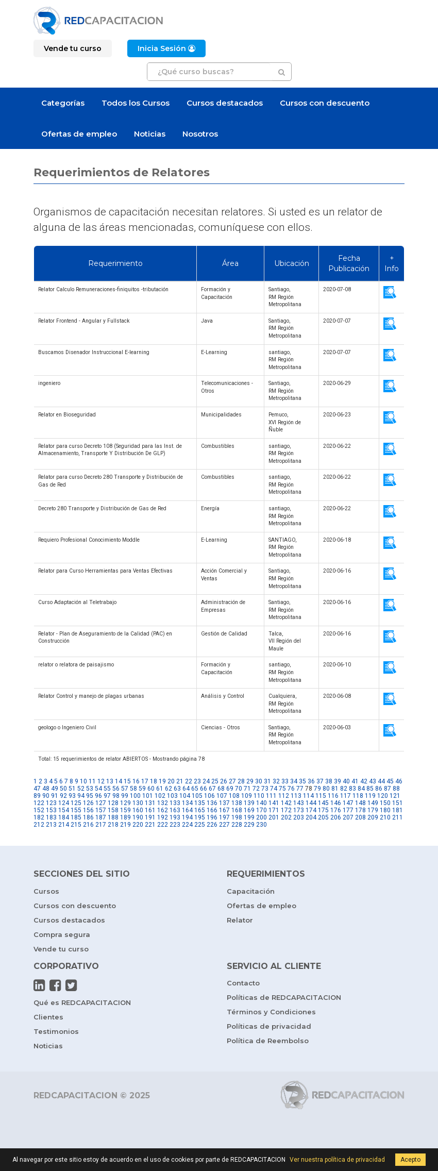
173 (298, 810)
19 (162, 781)
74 (273, 788)
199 (249, 817)
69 (229, 788)
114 (308, 795)
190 (137, 817)
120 (382, 795)
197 (224, 817)
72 (256, 788)
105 (197, 795)
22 (188, 781)
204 (311, 817)
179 (372, 810)
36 (311, 781)
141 (273, 803)
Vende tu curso (61, 949)
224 (187, 824)
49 (54, 788)
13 (109, 781)
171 (273, 810)
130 (137, 803)
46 (398, 781)
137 (224, 803)
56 (116, 788)
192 (162, 817)
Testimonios (56, 1031)
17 (144, 781)
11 (92, 781)
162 (162, 810)
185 (76, 817)
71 (247, 788)
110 (259, 795)
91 (54, 795)
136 (212, 803)
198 (236, 817)
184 (63, 817)
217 (100, 824)
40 (346, 781)
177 (348, 810)
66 (203, 788)
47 (37, 788)
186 (88, 817)
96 (98, 795)
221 (150, 824)
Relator (240, 920)
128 (113, 803)
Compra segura (61, 934)
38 (328, 781)
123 (51, 803)
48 (45, 788)
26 (223, 781)
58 (133, 788)
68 (221, 788)
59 (142, 788)
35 (302, 781)
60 (151, 788)
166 (212, 810)
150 (385, 803)
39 (337, 781)
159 (125, 810)
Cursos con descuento (324, 103)
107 (221, 795)
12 (101, 781)
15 (127, 781)
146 (335, 803)
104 (184, 795)
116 (333, 795)
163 (175, 810)
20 (171, 781)
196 (212, 817)
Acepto (410, 1159)
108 (234, 795)
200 (261, 817)
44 (381, 781)
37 (320, 781)
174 (311, 810)
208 (360, 817)
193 (175, 817)
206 (335, 817)
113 (296, 795)
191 (150, 817)
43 (372, 781)
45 (390, 781)
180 (385, 810)
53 (89, 788)
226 (212, 824)
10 (83, 781)
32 (276, 781)
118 (357, 795)
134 (187, 803)
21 (179, 781)
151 (397, 803)
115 (320, 795)
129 (125, 803)
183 (51, 817)
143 (298, 803)
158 (113, 810)
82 (343, 788)
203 (298, 817)
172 (286, 810)
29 (250, 781)
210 (385, 817)
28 (241, 781)
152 (38, 810)
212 (38, 824)
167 (224, 810)
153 (51, 810)
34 (293, 781)
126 (88, 803)
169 (249, 810)
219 (125, 824)
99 (124, 795)
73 (264, 788)
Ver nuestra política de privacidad (337, 1159)
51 (72, 788)
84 (361, 788)
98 (116, 795)
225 (199, 824)
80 (326, 788)
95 (89, 795)
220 (137, 824)
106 (209, 795)
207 (348, 817)
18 (153, 781)
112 (283, 795)
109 (246, 795)
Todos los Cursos (136, 103)
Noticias (149, 134)
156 (88, 810)
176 (335, 810)
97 (107, 795)
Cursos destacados (225, 103)
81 (335, 788)
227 (224, 824)
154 (63, 810)
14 (118, 781)
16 (136, 781)
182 (38, 817)
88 (396, 788)
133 (175, 803)
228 (236, 824)
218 (113, 824)
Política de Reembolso (268, 1040)
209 (372, 817)
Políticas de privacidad (269, 1026)
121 (395, 795)
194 (187, 817)
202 (286, 817)
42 (363, 781)
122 (38, 803)
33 (285, 781)
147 (348, 803)
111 (271, 795)
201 (273, 817)
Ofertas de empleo (79, 134)
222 (162, 824)
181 (397, 810)
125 (76, 803)
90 (45, 795)
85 (370, 788)
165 (199, 810)
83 (352, 788)
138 (236, 803)
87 (387, 788)
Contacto (243, 983)
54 (98, 788)
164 (187, 810)
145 (323, 803)
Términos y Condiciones (271, 1012)
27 (232, 781)
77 (300, 788)
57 (124, 788)
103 (172, 795)
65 (194, 788)
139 (249, 803)
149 (372, 803)
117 (345, 795)
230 (261, 824)
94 (81, 795)
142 (286, 803)
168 (236, 810)
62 (168, 788)
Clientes (48, 1017)
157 (100, 810)
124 (63, 803)
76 (291, 788)
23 (197, 781)
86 (378, 788)
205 (323, 817)
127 (100, 803)
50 (63, 788)
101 (147, 795)
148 (360, 803)
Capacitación (251, 891)
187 (100, 817)
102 (160, 795)
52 (81, 788)
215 (76, 824)
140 (261, 803)
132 (162, 803)
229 (249, 824)
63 (177, 788)
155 (76, 810)
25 (214, 781)
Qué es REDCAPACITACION (82, 1002)
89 (37, 795)
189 (125, 817)
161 (150, 810)
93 (72, 795)
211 (397, 817)
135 (199, 803)
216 (88, 824)
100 (135, 795)
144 (311, 803)
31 (267, 781)
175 (323, 810)
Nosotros (200, 134)
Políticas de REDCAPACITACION (284, 997)
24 (206, 781)
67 (212, 788)
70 (238, 788)
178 (360, 810)
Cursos (46, 891)
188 (113, 817)
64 (186, 788)
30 (258, 781)
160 (137, 810)
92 (63, 795)
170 (261, 810)
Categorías (63, 103)
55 (107, 788)
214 (63, 824)
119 (370, 795)
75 (282, 788)
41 (355, 781)
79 (317, 788)
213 (51, 824)
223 (175, 824)
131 (150, 803)
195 (199, 817)
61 (159, 788)
